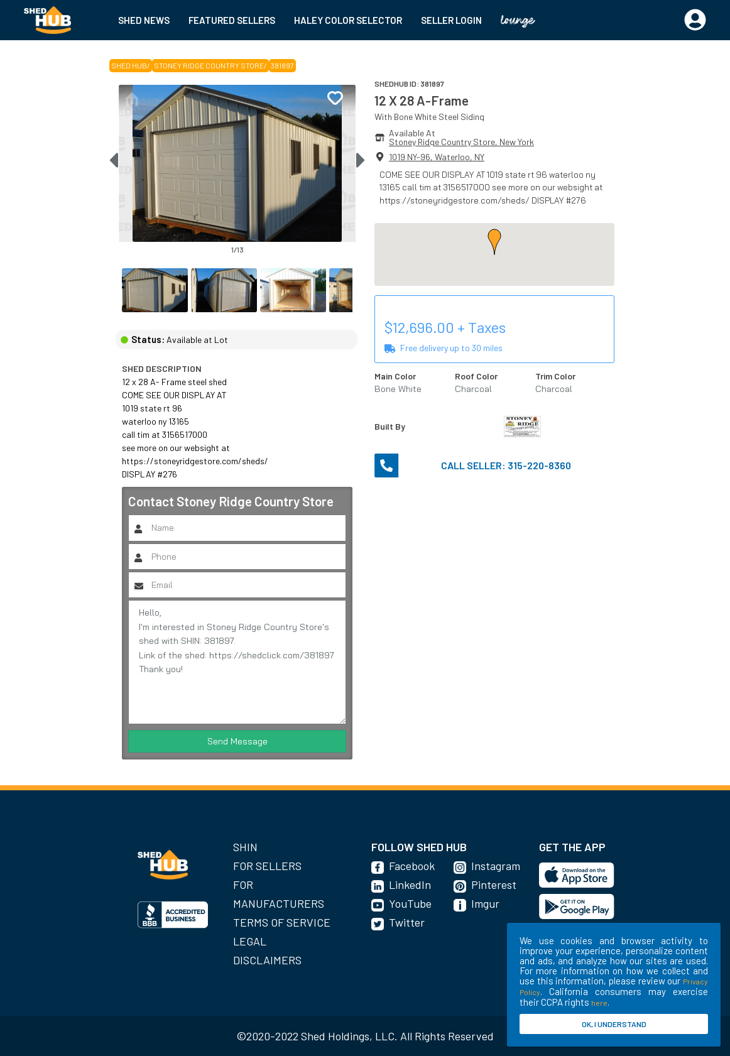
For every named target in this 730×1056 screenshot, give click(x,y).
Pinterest (493, 884)
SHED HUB (129, 65)
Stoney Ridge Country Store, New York (461, 141)
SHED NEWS (144, 20)
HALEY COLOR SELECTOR (348, 20)
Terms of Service (281, 922)
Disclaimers (267, 960)
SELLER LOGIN (451, 20)
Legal (249, 941)
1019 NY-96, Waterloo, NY (436, 156)
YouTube (410, 903)
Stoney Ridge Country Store (209, 65)
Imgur (485, 903)
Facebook (412, 866)
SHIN (245, 847)
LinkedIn (410, 884)
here (599, 1002)
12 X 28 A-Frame (421, 100)
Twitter (407, 922)
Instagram (495, 866)
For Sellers (267, 866)
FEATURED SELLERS (231, 20)
